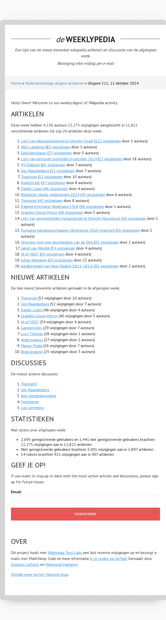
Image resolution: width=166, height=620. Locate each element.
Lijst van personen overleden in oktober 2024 (59, 158)
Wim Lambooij (33, 146)
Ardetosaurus (32, 339)
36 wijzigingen (134, 218)
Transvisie (29, 176)
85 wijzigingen (58, 146)
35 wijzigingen (107, 242)
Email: (16, 491)
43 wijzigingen (51, 200)
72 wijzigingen (111, 158)
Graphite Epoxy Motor (39, 212)
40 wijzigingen (92, 206)
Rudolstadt (30, 182)
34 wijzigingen (63, 248)
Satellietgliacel (33, 152)
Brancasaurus (32, 351)
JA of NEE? (30, 254)
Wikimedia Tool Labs (65, 552)
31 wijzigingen (107, 265)
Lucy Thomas (32, 333)
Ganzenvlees (31, 327)
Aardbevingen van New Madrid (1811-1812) (57, 265)
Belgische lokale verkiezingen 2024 (50, 194)
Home (16, 83)
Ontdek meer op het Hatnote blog (39, 574)
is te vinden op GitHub (108, 558)
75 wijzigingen (60, 152)
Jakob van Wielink (35, 248)
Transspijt (29, 200)
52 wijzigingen (63, 170)
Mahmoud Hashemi (61, 564)
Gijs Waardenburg (35, 170)
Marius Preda (31, 345)
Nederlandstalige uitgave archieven (54, 83)
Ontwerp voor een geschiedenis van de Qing (57, 242)
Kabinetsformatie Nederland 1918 (50, 206)
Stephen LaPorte (25, 564)
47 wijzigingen (53, 182)
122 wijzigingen (108, 140)
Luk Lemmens (32, 407)
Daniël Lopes (31, 188)
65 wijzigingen (54, 164)
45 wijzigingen (93, 194)
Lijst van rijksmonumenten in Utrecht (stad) (57, 140)
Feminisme (30, 401)
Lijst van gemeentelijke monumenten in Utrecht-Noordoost (71, 218)
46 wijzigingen (56, 188)
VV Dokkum (30, 164)
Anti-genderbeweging (38, 395)
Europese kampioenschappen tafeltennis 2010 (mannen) (68, 230)
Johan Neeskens (34, 260)
